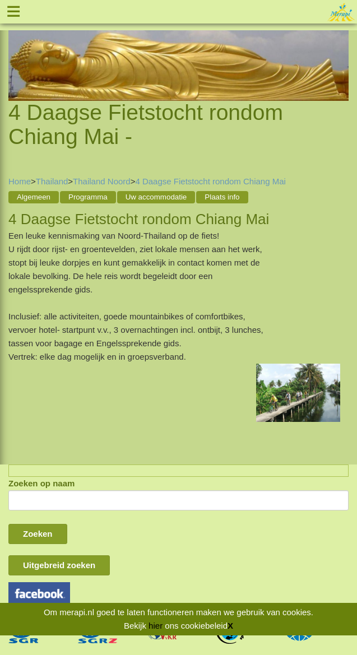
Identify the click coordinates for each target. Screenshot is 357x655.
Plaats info (222, 197)
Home (19, 181)
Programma (88, 197)
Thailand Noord (102, 181)
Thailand (52, 181)
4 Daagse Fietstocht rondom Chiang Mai (210, 181)
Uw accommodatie (156, 197)
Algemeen (33, 197)
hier (156, 625)
